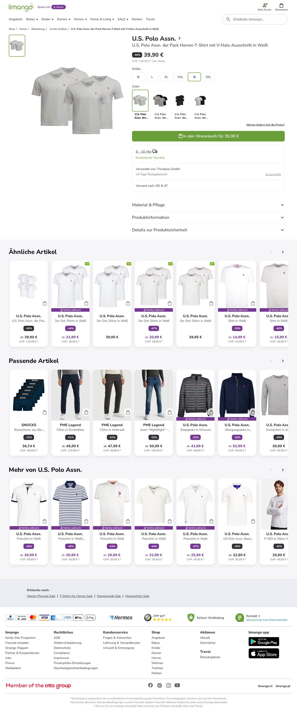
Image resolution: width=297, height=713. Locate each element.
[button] (281, 7)
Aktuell (205, 638)
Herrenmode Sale (109, 596)
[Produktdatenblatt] (29, 304)
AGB (57, 638)
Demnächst (207, 643)
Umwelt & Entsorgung (118, 648)
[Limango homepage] (21, 7)
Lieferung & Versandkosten (121, 643)
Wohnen (157, 663)
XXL (180, 77)
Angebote (158, 638)
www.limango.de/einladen (212, 702)
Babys (156, 643)
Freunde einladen (17, 643)
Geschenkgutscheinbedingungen (76, 668)
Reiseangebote (210, 657)
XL (166, 77)
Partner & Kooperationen (22, 653)
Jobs (8, 658)
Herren (156, 658)
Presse (9, 663)
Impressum (61, 658)
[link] (160, 104)
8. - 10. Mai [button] (143, 152)
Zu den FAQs (273, 174)
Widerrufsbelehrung (67, 643)
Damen (156, 653)
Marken (157, 673)
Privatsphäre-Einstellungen (72, 663)
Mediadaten (13, 668)
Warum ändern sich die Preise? (265, 125)
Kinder (156, 648)
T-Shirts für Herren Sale (76, 596)
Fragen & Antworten (117, 638)
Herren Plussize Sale (41, 596)
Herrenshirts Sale (137, 596)
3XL (208, 77)
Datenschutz (62, 648)
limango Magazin (16, 648)
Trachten (157, 668)
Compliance (62, 653)
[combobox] (255, 19)
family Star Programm (20, 638)
